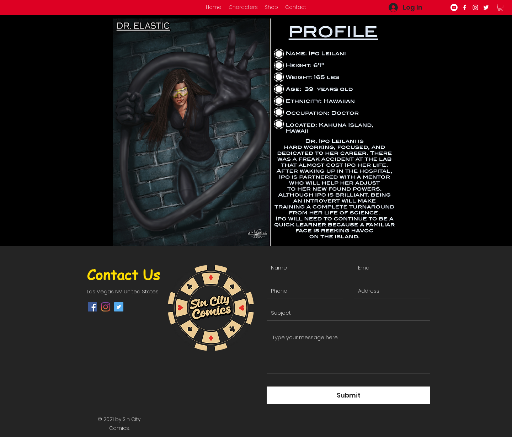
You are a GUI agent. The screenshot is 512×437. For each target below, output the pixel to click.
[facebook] (464, 7)
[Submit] (348, 395)
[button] (500, 7)
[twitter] (486, 7)
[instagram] (475, 7)
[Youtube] (454, 7)
